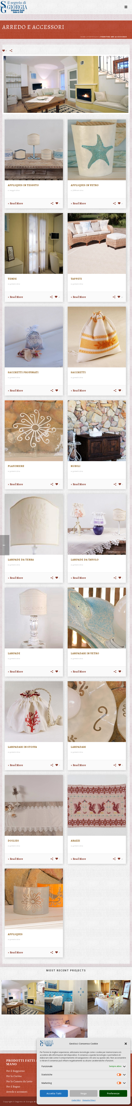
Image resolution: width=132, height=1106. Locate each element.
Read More (15, 203)
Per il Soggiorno (15, 1071)
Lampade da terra (21, 559)
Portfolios (93, 37)
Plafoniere (16, 466)
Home (83, 37)
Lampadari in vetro (85, 653)
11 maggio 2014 (14, 190)
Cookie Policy (76, 1100)
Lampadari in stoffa (22, 747)
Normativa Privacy (89, 1100)
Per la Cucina (14, 1076)
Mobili (75, 466)
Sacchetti (78, 372)
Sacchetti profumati (23, 372)
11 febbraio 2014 (77, 190)
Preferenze (113, 1093)
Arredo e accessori (16, 1092)
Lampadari (78, 747)
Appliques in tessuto (23, 185)
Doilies (13, 840)
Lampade (14, 653)
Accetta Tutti (54, 1093)
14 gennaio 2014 (14, 284)
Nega (84, 1093)
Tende (12, 279)
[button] (125, 1043)
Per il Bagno (13, 1086)
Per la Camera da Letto (19, 1081)
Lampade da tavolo (85, 559)
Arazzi (75, 840)
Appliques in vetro (85, 185)
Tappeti (76, 279)
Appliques (15, 934)
